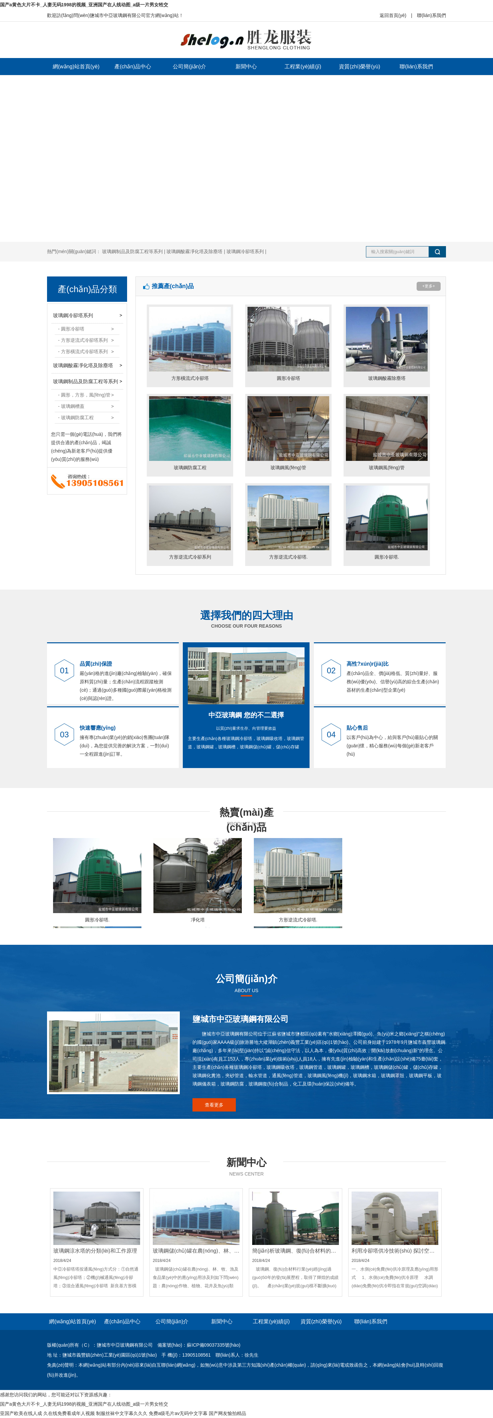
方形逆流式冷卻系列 (190, 521)
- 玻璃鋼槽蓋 (71, 406)
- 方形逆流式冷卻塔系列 (83, 340)
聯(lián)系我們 (431, 15)
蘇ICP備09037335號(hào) (213, 1345)
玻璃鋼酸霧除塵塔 (387, 342)
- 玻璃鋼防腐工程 (76, 417)
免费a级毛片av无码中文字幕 (178, 1413)
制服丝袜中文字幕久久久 (121, 1413)
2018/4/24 (96, 1244)
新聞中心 (246, 66)
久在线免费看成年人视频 (69, 1413)
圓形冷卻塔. (387, 521)
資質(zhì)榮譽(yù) (359, 66)
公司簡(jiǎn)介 (189, 66)
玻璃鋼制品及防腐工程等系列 (85, 381)
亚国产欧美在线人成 (21, 1413)
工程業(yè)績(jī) (303, 66)
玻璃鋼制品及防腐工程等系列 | (134, 251)
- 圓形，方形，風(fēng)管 (84, 395)
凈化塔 (197, 880)
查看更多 (214, 1105)
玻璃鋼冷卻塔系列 (73, 315)
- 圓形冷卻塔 (71, 328)
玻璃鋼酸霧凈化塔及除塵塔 (83, 365)
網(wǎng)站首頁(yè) (76, 66)
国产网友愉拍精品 (227, 1413)
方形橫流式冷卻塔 (190, 342)
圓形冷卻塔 (288, 342)
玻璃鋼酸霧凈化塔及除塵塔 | (196, 251)
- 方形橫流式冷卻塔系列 (83, 351)
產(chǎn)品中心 (132, 66)
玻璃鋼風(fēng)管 (288, 432)
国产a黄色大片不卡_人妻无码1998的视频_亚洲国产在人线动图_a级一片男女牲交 (84, 4)
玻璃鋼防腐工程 (190, 432)
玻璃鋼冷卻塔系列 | (246, 251)
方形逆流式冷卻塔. (288, 521)
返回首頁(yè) (393, 15)
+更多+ (428, 286)
